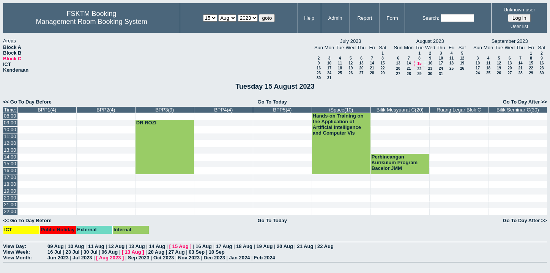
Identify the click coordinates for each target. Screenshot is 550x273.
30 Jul (91, 252)
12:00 (10, 143)
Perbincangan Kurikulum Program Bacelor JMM (395, 162)
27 (361, 73)
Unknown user (519, 10)
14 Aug (157, 246)
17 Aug (224, 246)
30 (319, 78)
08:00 (10, 116)
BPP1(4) (47, 110)
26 (350, 73)
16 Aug (203, 246)
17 (329, 68)
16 (319, 68)
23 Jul (72, 252)
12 (350, 63)
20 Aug (285, 246)
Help (309, 18)
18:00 (10, 184)
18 (340, 68)
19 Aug (265, 246)
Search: (431, 18)
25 (340, 73)
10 (329, 63)
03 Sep (197, 252)
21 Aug (305, 246)
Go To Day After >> (525, 102)
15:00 (10, 163)
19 (350, 68)
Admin (335, 18)
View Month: (17, 257)
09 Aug (55, 246)
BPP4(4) (223, 110)
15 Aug (180, 246)
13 (361, 63)
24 (329, 73)
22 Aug (325, 246)
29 (382, 73)
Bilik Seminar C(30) (517, 110)
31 (329, 78)
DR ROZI (146, 123)
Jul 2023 (82, 257)
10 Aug (76, 246)
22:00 (10, 211)
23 (319, 73)
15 (382, 63)
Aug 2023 (110, 257)
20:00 (10, 198)
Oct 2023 (163, 257)
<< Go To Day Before (27, 102)
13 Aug (137, 246)
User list (519, 26)
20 (361, 68)
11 (340, 63)
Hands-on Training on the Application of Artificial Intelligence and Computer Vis (338, 124)
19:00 (10, 191)
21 (372, 68)
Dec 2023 (214, 257)
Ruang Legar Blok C (459, 110)
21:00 (10, 204)
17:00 (10, 177)
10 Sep (217, 252)
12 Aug (116, 246)
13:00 (10, 150)
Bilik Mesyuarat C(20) (400, 110)
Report (364, 18)
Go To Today (272, 102)
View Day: (14, 246)
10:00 (10, 129)
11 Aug (96, 246)
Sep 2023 (138, 257)
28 (372, 73)
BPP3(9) (164, 110)
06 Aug (109, 252)
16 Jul (54, 252)
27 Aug (177, 252)
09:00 (10, 123)
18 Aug (244, 246)
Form (392, 18)
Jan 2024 (239, 257)
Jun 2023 (58, 257)
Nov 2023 (189, 257)
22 (382, 68)
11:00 (10, 136)
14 (372, 63)
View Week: (16, 252)
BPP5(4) (282, 110)
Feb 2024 (264, 257)
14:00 (10, 157)
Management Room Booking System (91, 21)
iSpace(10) (341, 110)
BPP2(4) (105, 110)
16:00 (10, 170)
